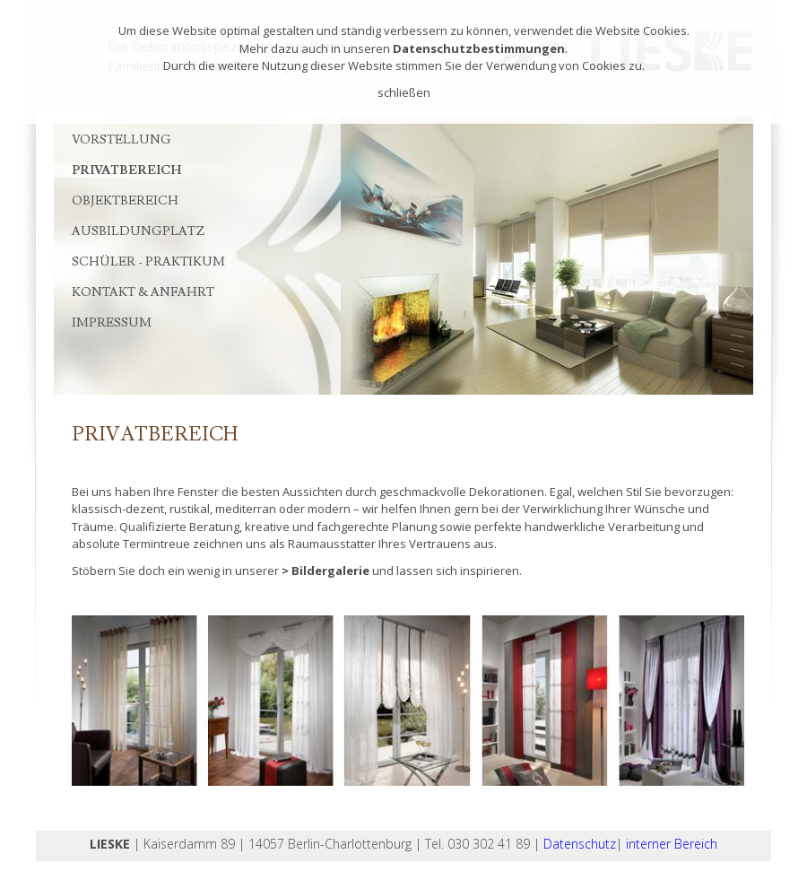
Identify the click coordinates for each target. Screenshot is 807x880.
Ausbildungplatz (138, 231)
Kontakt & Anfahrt (143, 292)
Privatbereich (126, 170)
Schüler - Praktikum (148, 262)
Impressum (112, 323)
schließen (403, 92)
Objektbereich (125, 201)
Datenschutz (579, 843)
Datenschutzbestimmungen (479, 48)
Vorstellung (121, 140)
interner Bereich (671, 843)
